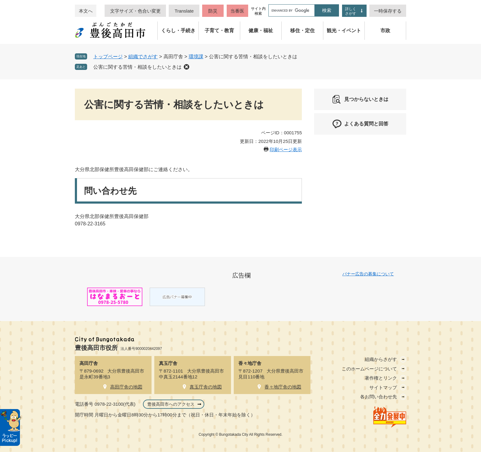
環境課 (196, 56)
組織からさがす (381, 359)
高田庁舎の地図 (126, 386)
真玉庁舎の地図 (206, 386)
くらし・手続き (178, 30)
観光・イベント (344, 30)
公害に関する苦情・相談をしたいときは (137, 67)
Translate (184, 10)
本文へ (86, 10)
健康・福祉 (260, 30)
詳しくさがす (350, 11)
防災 (212, 10)
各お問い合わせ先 (378, 396)
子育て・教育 (219, 30)
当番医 (237, 10)
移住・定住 (302, 30)
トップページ (108, 56)
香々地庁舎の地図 (282, 386)
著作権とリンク (381, 378)
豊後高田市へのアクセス (170, 404)
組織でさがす (143, 56)
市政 (385, 30)
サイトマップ (383, 387)
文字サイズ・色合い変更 (135, 10)
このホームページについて (369, 368)
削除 (186, 67)
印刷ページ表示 (286, 149)
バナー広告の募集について (368, 273)
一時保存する (388, 10)
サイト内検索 (258, 11)
